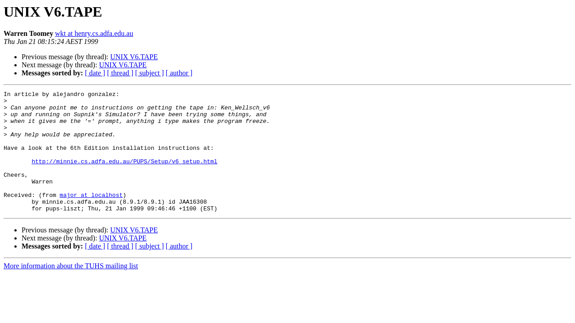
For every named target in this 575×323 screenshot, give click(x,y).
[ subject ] (149, 73)
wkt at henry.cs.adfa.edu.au (94, 33)
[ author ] (179, 73)
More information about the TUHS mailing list (71, 290)
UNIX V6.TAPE (134, 57)
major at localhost (91, 216)
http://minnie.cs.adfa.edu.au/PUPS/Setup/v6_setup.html (124, 176)
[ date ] (95, 73)
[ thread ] (120, 73)
